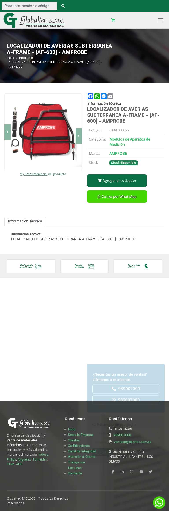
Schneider (40, 459)
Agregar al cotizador (117, 180)
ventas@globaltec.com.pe (132, 442)
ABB (19, 464)
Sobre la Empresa (81, 435)
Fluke (10, 464)
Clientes (74, 440)
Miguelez (24, 459)
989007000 (122, 435)
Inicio (10, 57)
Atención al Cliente (82, 457)
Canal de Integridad (82, 451)
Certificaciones (79, 446)
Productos (26, 57)
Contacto (75, 473)
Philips (11, 459)
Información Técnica (25, 221)
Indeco (43, 454)
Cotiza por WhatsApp (117, 196)
